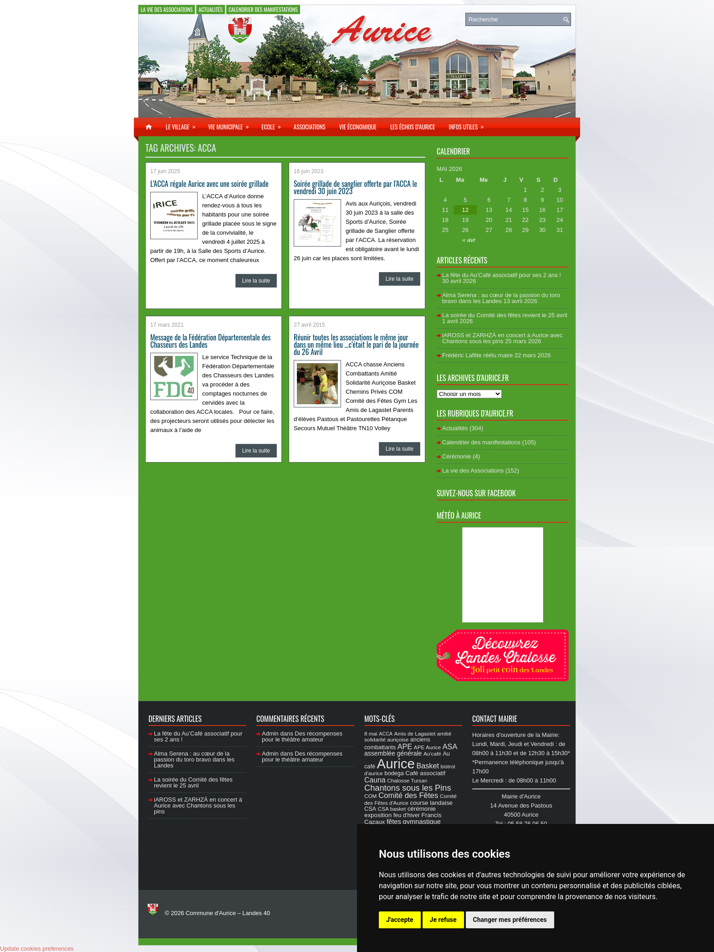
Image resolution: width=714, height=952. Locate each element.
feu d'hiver (406, 815)
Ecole (273, 124)
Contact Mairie (494, 718)
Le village (183, 124)
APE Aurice (427, 747)
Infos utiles (469, 124)
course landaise (431, 802)
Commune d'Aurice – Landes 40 (228, 913)
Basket (427, 766)
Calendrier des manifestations (263, 9)
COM (370, 796)
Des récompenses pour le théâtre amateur (302, 736)
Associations (310, 126)
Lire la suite (256, 281)
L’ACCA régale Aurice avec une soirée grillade (209, 183)
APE (405, 746)
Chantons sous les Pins (407, 787)
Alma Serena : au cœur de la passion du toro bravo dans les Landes (501, 298)
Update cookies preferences (37, 948)
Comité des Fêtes (408, 795)
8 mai (370, 733)
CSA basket (392, 809)
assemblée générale (393, 753)
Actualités (211, 9)
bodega (393, 773)
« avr (468, 240)
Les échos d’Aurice (412, 126)
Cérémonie (456, 456)
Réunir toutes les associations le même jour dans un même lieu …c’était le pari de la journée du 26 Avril (356, 344)
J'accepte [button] (399, 919)
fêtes (394, 821)
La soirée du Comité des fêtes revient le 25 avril (504, 315)
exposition (378, 815)
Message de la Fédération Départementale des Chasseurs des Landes (210, 341)
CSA (370, 809)
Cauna (375, 780)
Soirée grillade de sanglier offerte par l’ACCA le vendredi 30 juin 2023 (355, 187)
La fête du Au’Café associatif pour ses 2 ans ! (501, 275)
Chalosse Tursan (407, 780)
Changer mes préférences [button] (510, 919)
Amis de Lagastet (415, 733)
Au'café (432, 753)
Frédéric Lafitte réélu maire (477, 355)
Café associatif (425, 773)
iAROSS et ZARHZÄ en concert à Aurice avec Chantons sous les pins (502, 338)
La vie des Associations (167, 9)
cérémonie (422, 808)
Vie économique (358, 126)
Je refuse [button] (443, 919)
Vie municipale (231, 124)
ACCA (386, 733)
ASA (450, 746)
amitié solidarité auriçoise (407, 736)
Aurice (396, 763)
